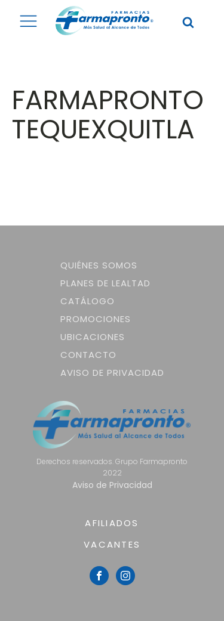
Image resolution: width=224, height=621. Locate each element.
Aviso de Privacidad (112, 372)
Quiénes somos (98, 265)
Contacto (88, 354)
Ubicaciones (92, 336)
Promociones (95, 319)
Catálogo (87, 301)
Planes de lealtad (105, 283)
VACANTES (112, 544)
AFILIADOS (112, 523)
